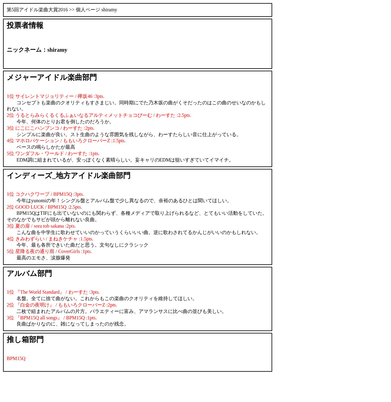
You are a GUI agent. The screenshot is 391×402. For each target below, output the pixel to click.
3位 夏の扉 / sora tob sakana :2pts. (41, 226)
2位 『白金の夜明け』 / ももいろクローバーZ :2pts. (62, 304)
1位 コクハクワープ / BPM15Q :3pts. (45, 194)
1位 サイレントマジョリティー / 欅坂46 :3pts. (55, 96)
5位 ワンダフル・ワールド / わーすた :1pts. (53, 153)
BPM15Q (16, 358)
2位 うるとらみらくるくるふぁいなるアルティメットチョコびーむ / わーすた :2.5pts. (99, 115)
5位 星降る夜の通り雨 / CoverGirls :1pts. (49, 251)
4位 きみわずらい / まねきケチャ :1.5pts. (50, 238)
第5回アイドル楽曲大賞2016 (37, 9)
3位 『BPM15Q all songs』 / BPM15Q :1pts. (52, 317)
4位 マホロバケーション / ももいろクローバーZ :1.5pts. (66, 140)
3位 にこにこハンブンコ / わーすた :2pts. (51, 128)
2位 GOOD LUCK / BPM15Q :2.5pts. (44, 207)
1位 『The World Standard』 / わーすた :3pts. (53, 292)
